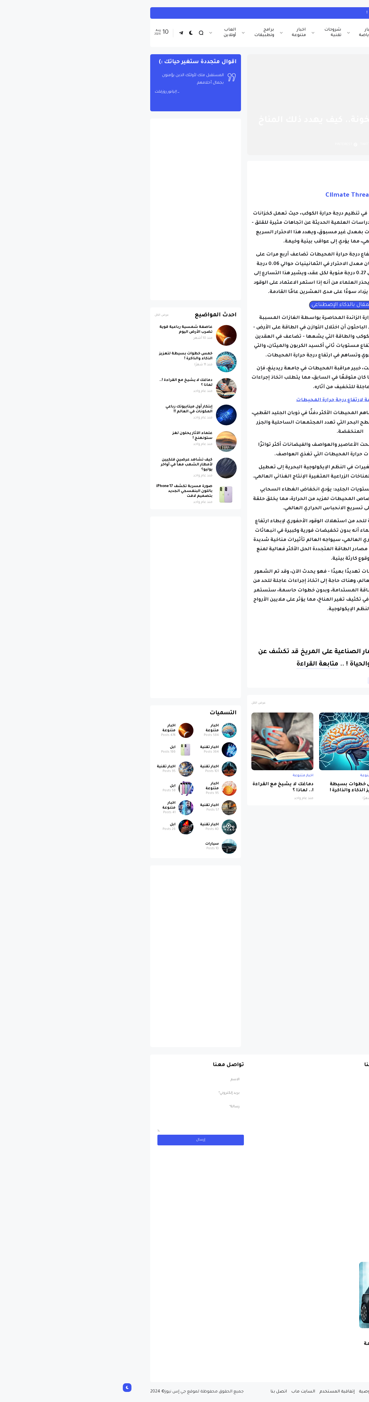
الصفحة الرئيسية (311, 106)
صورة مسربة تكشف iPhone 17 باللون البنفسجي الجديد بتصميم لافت (67, 491)
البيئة (295, 681)
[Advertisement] (78, 209)
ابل (56, 747)
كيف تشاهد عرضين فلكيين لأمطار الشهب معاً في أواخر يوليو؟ (69, 465)
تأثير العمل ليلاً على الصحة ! (276, 13)
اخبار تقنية (279, 33)
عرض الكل (141, 703)
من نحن (291, 1392)
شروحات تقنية (215, 33)
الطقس (275, 681)
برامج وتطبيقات (147, 33)
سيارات (95, 844)
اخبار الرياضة (249, 33)
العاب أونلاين (113, 33)
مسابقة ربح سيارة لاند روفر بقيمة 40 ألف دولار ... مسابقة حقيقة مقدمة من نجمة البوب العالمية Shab (288, 1354)
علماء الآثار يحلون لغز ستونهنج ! (75, 435)
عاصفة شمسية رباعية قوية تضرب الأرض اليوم (304, 787)
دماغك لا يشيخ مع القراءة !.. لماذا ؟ (165, 787)
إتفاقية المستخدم (220, 1392)
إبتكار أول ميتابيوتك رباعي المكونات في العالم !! (71, 409)
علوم (257, 681)
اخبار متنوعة (182, 33)
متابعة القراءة (200, 664)
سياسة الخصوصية (260, 1392)
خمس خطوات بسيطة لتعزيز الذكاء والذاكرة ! (238, 787)
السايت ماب (186, 1392)
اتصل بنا (161, 1392)
